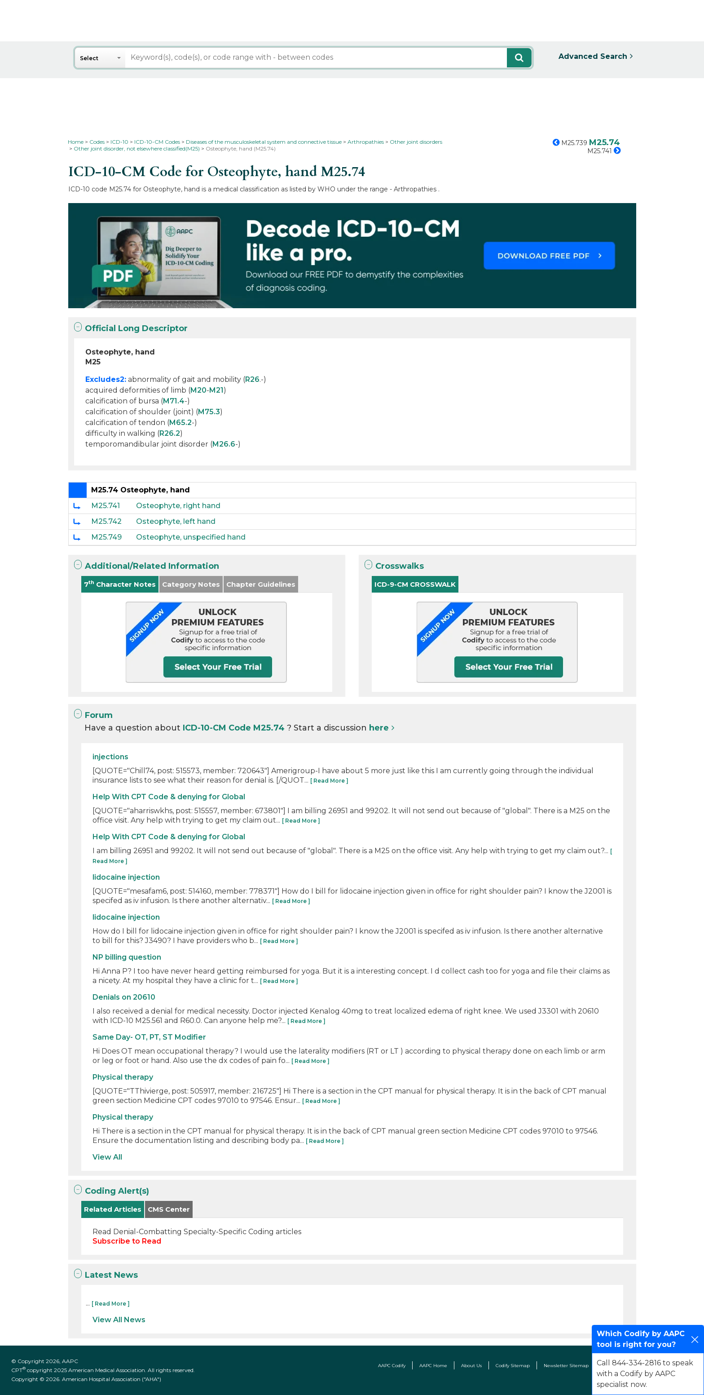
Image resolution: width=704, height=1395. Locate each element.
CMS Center (169, 1209)
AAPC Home (433, 1365)
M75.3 (209, 411)
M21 (216, 390)
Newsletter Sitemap (566, 1365)
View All (107, 1157)
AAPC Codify (391, 1365)
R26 (252, 379)
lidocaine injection (126, 877)
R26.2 (169, 433)
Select (89, 58)
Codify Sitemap (513, 1365)
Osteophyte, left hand (176, 521)
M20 (198, 390)
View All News (118, 1319)
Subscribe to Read (126, 1241)
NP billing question (126, 957)
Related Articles (112, 1209)
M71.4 (174, 401)
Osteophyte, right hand (178, 505)
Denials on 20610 (123, 997)
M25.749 (106, 537)
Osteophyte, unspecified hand (191, 537)
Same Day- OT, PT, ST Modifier (149, 1037)
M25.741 (105, 505)
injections (110, 757)
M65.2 (180, 422)
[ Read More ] (329, 780)
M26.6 (223, 444)
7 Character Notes (120, 584)
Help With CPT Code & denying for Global (168, 797)
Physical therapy (122, 1077)
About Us (471, 1365)
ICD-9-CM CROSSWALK (415, 584)
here (379, 728)
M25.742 (106, 521)
